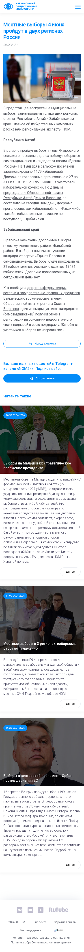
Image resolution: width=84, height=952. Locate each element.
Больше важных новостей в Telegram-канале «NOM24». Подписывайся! (38, 366)
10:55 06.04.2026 (15, 415)
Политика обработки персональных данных (41, 942)
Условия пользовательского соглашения (41, 937)
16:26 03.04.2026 (15, 727)
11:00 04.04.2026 (15, 595)
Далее (70, 571)
